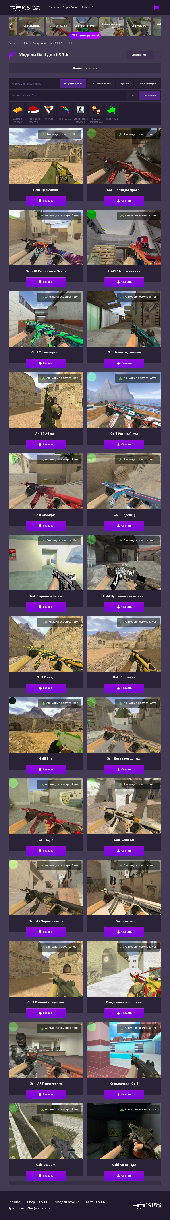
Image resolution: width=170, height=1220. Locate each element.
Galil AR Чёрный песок (46, 921)
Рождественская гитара (124, 1002)
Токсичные (112, 111)
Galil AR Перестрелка (46, 1084)
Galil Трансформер (45, 352)
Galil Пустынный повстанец (124, 596)
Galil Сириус (46, 677)
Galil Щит (46, 840)
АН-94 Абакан (46, 434)
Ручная (125, 83)
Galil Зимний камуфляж (45, 1002)
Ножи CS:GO (64, 111)
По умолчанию (73, 83)
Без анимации (147, 83)
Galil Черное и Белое (46, 596)
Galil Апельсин (124, 677)
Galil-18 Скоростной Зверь (46, 271)
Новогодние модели (33, 113)
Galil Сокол (124, 921)
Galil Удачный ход (124, 434)
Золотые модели (17, 113)
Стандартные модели (80, 113)
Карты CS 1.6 (95, 1202)
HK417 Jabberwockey (124, 271)
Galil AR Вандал (124, 1165)
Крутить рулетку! (85, 35)
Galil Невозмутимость (124, 352)
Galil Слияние (124, 840)
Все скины (150, 95)
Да (132, 95)
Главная (15, 1202)
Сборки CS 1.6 (37, 1202)
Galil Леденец (124, 515)
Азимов (49, 111)
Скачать (45, 201)
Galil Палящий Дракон (124, 190)
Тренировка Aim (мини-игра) (30, 1208)
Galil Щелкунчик (46, 190)
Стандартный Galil (124, 1084)
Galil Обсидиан (46, 515)
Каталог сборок (85, 68)
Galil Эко (45, 759)
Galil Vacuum (46, 1165)
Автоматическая (101, 83)
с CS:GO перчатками (96, 113)
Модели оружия (67, 1202)
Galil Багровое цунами (124, 759)
